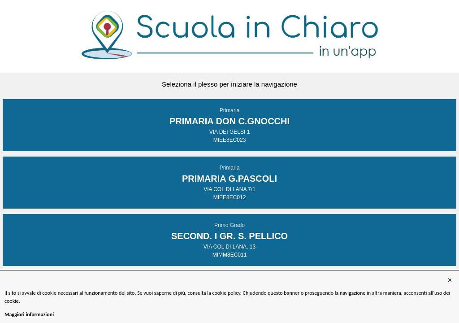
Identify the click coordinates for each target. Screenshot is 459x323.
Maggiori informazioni (29, 314)
